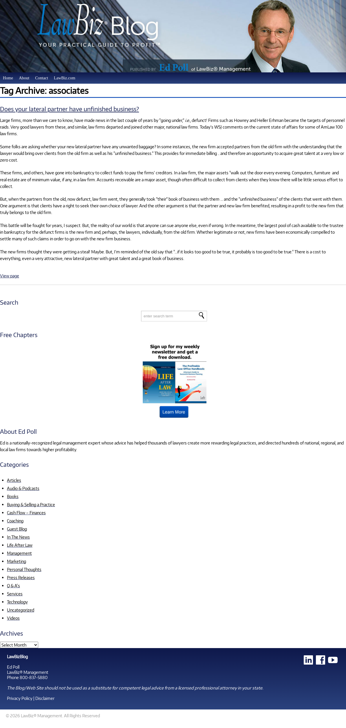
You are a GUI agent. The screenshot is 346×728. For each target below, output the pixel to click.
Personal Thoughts (24, 569)
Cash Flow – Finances (26, 512)
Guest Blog (17, 528)
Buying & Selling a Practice (31, 504)
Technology (17, 601)
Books (13, 496)
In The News (18, 536)
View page (9, 275)
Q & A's (13, 585)
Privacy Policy (19, 698)
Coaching (15, 520)
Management (19, 553)
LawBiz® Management (27, 672)
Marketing (16, 561)
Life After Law (19, 545)
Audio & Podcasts (23, 488)
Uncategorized (20, 609)
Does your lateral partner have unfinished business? (69, 108)
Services (15, 593)
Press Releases (21, 577)
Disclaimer (44, 698)
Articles (14, 480)
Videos (13, 618)
